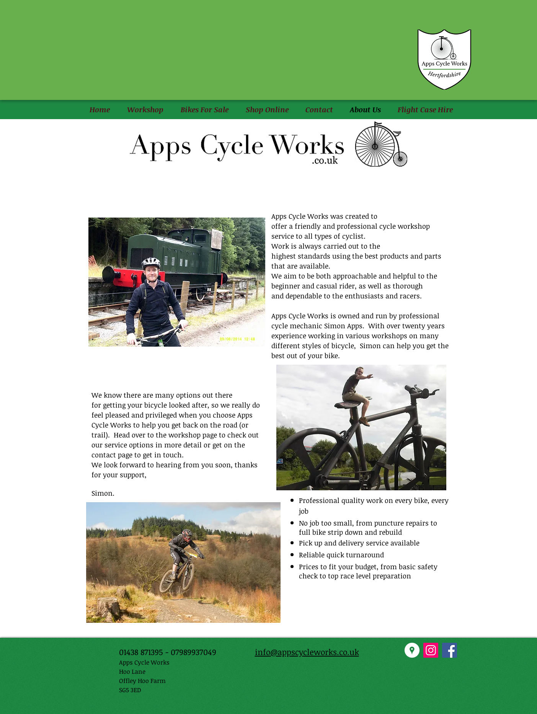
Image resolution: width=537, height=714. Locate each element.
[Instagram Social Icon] (430, 650)
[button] (145, 109)
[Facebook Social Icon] (449, 650)
